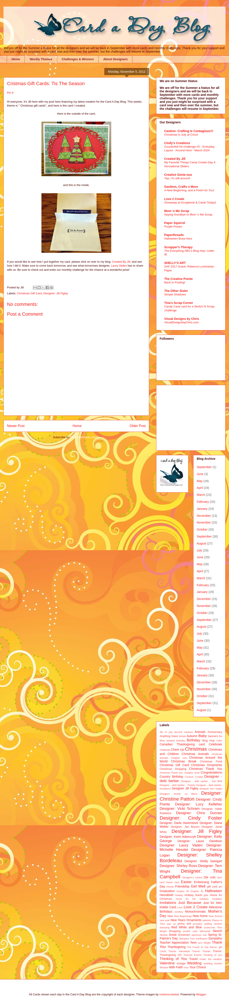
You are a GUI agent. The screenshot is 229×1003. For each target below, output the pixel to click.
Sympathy (215, 938)
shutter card (190, 931)
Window (164, 967)
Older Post (138, 426)
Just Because (189, 903)
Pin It (10, 92)
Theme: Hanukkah (179, 951)
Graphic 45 (196, 891)
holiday (179, 895)
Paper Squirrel (174, 223)
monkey (178, 911)
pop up (171, 923)
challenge (165, 749)
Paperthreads (174, 235)
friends (170, 886)
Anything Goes (169, 736)
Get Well (198, 886)
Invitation (217, 899)
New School (215, 916)
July (199, 550)
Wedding (194, 963)
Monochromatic (195, 911)
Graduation (167, 891)
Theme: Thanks (201, 951)
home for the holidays (192, 899)
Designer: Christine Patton (191, 796)
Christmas (196, 749)
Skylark (164, 935)
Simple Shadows (175, 294)
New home (200, 916)
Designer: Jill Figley (55, 293)
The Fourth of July (197, 947)
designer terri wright (211, 788)
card (202, 744)
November (204, 522)
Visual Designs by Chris (181, 319)
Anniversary (215, 732)
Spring (212, 934)
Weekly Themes (40, 59)
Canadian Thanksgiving (177, 744)
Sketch (217, 931)
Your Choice (198, 967)
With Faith (176, 967)
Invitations (168, 903)
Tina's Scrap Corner (178, 303)
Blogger (201, 994)
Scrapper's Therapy (178, 247)
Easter (186, 882)
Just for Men (212, 903)
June (200, 474)
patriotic (207, 920)
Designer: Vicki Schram (180, 809)
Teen (193, 942)
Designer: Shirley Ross (178, 866)
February (203, 501)
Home (16, 59)
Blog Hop (208, 740)
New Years (178, 920)
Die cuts (209, 877)
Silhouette (205, 931)
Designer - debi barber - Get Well (201, 781)
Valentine (167, 963)
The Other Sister (176, 291)
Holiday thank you (196, 895)
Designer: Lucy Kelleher (198, 804)
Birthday (193, 740)
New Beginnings (183, 916)
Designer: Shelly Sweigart (203, 861)
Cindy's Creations (177, 143)
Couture (189, 777)
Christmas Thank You (205, 768)
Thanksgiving (176, 947)
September (204, 467)
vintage (181, 963)
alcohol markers (183, 732)
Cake (219, 740)
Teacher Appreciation (174, 942)
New (170, 916)
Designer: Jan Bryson (185, 826)
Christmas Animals (195, 754)
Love (180, 907)
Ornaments (194, 920)
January (202, 508)
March (201, 494)
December (204, 515)
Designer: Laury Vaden (181, 845)
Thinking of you (212, 955)
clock (197, 772)
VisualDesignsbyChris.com (181, 322)
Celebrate (215, 744)
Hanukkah (166, 895)
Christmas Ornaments (206, 765)
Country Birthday (171, 776)
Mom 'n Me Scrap (176, 211)
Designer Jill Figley (185, 788)
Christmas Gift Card (29, 293)
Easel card (172, 882)
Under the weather (211, 959)
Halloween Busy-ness (178, 238)
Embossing (201, 882)
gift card (212, 886)
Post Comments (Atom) (85, 437)
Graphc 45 (182, 891)
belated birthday (176, 740)
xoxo (186, 967)
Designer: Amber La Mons (178, 794)
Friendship (182, 886)
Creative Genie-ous (178, 174)
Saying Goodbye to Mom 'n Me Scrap (188, 214)
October (202, 529)
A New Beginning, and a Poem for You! (189, 190)
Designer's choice (192, 877)
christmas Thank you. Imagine (176, 772)
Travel (193, 959)
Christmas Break (184, 761)
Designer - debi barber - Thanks (177, 785)
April (200, 487)
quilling (208, 923)
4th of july (166, 732)
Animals (200, 732)
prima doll (184, 923)
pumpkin (197, 923)
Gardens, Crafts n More (181, 186)
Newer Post (16, 426)
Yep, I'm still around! (177, 178)
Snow (172, 934)
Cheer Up (177, 749)
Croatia (199, 777)
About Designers (115, 59)
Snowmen (184, 934)
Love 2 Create (174, 199)
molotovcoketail (169, 994)
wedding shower (212, 963)
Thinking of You (173, 959)
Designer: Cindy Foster (191, 818)
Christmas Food (211, 761)
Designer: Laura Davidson (200, 841)
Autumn (192, 736)
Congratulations (211, 772)
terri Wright (204, 942)
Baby (202, 736)
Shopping (174, 931)
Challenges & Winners (78, 59)
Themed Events (192, 955)
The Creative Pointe (178, 279)
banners (213, 736)
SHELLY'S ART (175, 263)
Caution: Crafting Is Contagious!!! (188, 131)
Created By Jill (121, 261)
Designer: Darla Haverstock (179, 823)
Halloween (213, 891)
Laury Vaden (119, 265)
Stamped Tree (187, 938)
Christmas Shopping (173, 768)
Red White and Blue (186, 927)
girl (220, 886)
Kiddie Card (168, 907)
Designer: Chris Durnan (199, 813)
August (201, 543)
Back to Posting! (174, 282)
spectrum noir (199, 935)
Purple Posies (173, 226)
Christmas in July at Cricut (181, 134)
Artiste (182, 736)
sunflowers (201, 938)
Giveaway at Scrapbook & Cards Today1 (190, 202)
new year (165, 920)
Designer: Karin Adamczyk (178, 836)
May (199, 481)
